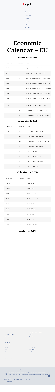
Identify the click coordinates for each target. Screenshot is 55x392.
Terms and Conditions (9, 358)
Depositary (31, 338)
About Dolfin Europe (9, 344)
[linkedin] (5, 386)
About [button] (27, 18)
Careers (6, 347)
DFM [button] (27, 21)
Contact (27, 24)
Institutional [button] (27, 15)
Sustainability (32, 349)
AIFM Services (32, 347)
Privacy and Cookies (8, 355)
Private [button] (27, 12)
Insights (6, 351)
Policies (30, 351)
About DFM (31, 344)
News (5, 349)
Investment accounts (9, 334)
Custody (31, 334)
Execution (6, 336)
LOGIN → (27, 27)
